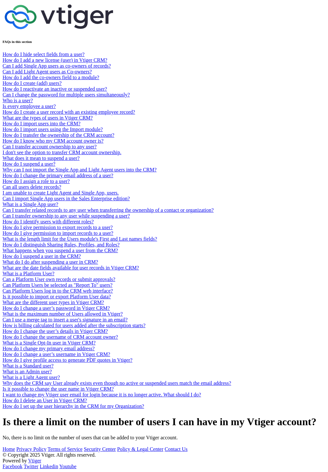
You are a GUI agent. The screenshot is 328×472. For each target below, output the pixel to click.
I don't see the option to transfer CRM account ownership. (62, 152)
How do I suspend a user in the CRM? (42, 256)
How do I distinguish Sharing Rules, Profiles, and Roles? (61, 244)
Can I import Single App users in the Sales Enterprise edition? (66, 198)
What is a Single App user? (30, 204)
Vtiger (34, 460)
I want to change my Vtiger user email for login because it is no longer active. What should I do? (102, 394)
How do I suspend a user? (29, 164)
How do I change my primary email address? (48, 348)
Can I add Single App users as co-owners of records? (57, 66)
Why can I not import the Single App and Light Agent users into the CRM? (80, 169)
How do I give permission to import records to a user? (58, 233)
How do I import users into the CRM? (41, 123)
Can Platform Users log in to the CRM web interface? (58, 291)
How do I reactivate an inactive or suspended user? (55, 89)
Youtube (68, 466)
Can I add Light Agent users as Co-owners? (47, 71)
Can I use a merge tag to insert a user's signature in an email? (65, 319)
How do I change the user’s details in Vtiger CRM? (55, 331)
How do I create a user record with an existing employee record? (69, 112)
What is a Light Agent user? (31, 377)
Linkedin (49, 466)
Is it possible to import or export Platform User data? (57, 296)
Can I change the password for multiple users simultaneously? (66, 94)
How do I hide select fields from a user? (44, 54)
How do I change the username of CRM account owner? (60, 337)
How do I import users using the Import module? (53, 129)
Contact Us (176, 449)
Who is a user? (18, 100)
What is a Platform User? (28, 273)
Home (9, 449)
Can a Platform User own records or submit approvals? (59, 279)
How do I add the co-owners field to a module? (51, 77)
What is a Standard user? (28, 365)
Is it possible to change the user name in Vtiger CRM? (58, 389)
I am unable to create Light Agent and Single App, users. (61, 192)
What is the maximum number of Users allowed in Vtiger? (63, 314)
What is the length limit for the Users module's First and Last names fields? (80, 239)
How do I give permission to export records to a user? (58, 227)
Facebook (12, 466)
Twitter (31, 466)
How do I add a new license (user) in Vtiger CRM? (55, 60)
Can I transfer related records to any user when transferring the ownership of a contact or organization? (108, 210)
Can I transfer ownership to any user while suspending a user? (66, 216)
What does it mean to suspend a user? (41, 158)
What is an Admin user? (27, 371)
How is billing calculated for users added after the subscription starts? (74, 325)
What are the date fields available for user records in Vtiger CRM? (71, 267)
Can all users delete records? (32, 187)
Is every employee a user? (29, 106)
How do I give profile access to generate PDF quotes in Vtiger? (67, 360)
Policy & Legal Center (140, 449)
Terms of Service (65, 449)
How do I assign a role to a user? (36, 181)
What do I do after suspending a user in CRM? (50, 262)
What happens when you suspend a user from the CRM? (60, 250)
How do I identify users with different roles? (48, 221)
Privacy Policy (31, 449)
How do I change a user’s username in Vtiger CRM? (56, 354)
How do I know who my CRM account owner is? (53, 141)
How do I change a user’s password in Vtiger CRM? (56, 308)
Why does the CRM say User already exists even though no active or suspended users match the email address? (117, 383)
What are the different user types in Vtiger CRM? (53, 302)
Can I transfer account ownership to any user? (50, 146)
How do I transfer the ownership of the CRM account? (58, 135)
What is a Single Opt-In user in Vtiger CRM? (49, 342)
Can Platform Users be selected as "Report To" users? (57, 285)
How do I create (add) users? (32, 83)
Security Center (100, 449)
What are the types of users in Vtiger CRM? (48, 117)
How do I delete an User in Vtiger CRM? (45, 400)
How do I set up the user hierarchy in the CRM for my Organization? (73, 406)
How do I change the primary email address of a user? (58, 175)
